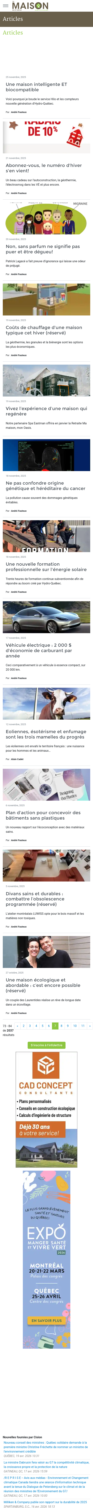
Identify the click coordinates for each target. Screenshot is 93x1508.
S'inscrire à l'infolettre (46, 1045)
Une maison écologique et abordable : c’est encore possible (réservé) (43, 985)
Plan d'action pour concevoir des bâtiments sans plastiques (43, 815)
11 (83, 1026)
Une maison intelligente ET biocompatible (36, 87)
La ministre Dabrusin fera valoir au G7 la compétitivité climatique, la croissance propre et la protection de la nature (46, 1465)
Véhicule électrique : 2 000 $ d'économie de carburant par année (39, 650)
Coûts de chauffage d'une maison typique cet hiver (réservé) (44, 330)
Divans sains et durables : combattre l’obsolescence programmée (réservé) (35, 899)
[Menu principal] (5, 5)
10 (75, 1026)
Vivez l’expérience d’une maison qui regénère (46, 411)
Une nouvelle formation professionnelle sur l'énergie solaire (46, 566)
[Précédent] (17, 1026)
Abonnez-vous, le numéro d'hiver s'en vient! (44, 168)
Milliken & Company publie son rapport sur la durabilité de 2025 (45, 1502)
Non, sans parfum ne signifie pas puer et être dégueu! (43, 249)
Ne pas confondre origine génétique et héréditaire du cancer (45, 485)
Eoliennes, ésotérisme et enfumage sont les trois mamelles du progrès (46, 734)
